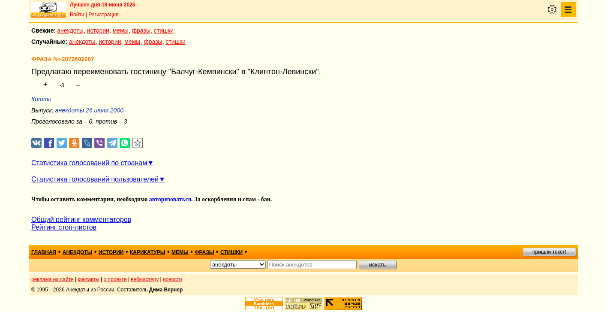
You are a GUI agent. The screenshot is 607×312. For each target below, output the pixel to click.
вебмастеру (145, 279)
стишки (164, 30)
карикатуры (147, 252)
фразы (141, 30)
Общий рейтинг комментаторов (81, 219)
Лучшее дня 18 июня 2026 (102, 5)
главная (43, 252)
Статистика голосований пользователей (95, 179)
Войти (77, 15)
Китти (41, 99)
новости (172, 279)
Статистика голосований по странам (89, 163)
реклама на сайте (52, 279)
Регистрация (103, 15)
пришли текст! (549, 252)
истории (98, 30)
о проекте (115, 279)
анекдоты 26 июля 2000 (89, 110)
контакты (88, 279)
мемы (121, 30)
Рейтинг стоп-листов (63, 227)
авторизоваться (170, 199)
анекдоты (70, 30)
